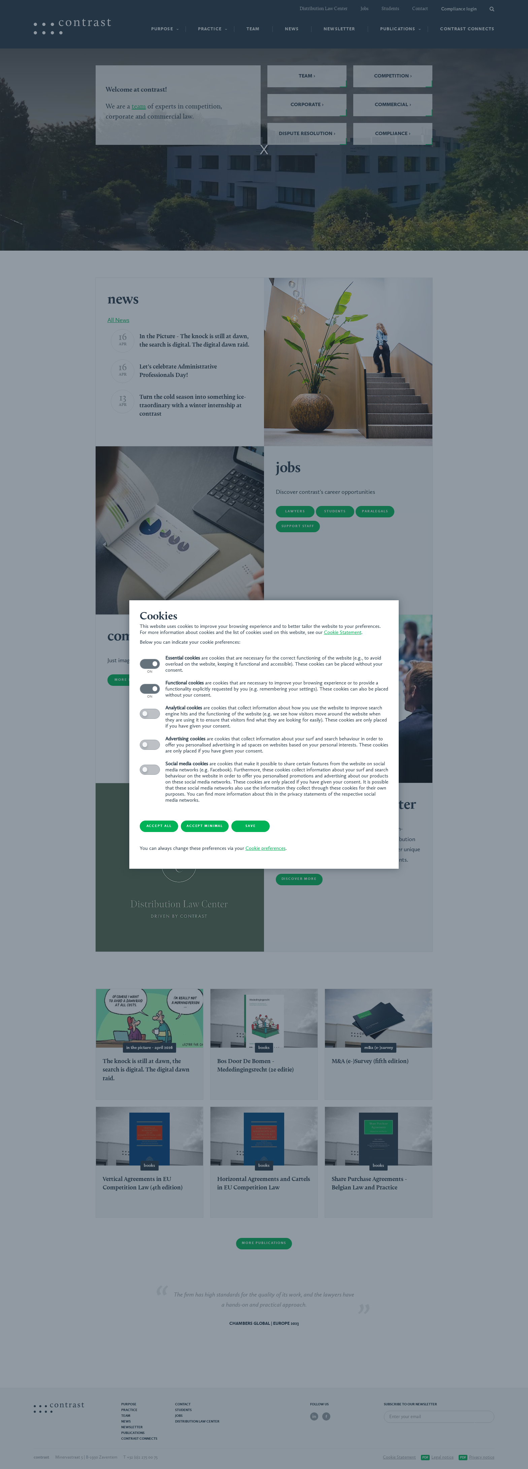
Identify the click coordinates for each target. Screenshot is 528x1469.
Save (276, 830)
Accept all (168, 830)
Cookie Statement (164, 635)
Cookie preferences (276, 852)
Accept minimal (222, 830)
